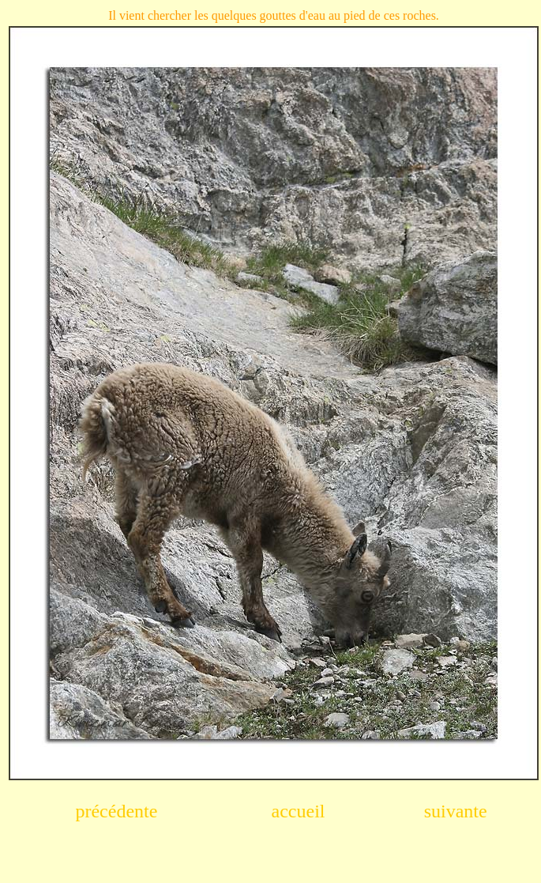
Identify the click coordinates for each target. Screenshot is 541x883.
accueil (298, 811)
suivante (455, 811)
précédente (116, 811)
